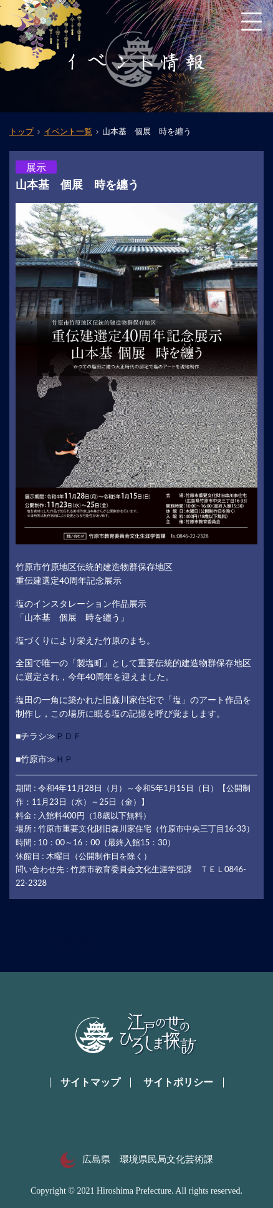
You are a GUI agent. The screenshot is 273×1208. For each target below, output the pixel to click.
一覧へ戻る (73, 941)
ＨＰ (64, 759)
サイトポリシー (178, 1082)
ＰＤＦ (68, 735)
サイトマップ (90, 1082)
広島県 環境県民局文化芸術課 (136, 1159)
